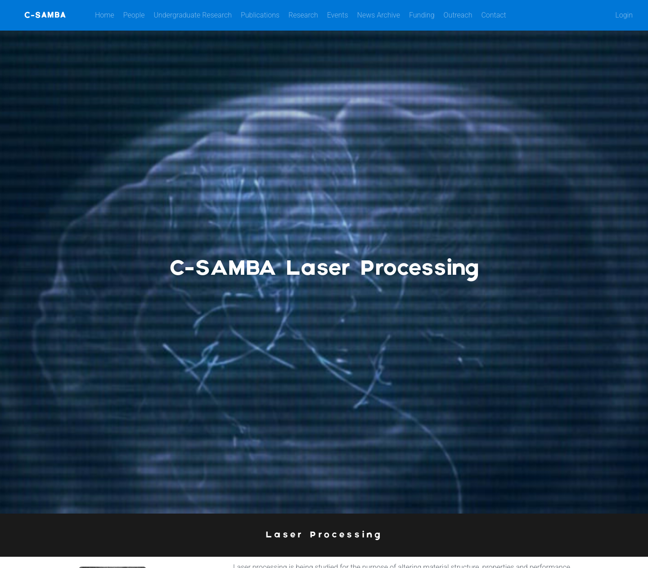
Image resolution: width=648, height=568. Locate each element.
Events (337, 15)
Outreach (458, 15)
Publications (260, 15)
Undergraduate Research (192, 15)
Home (104, 15)
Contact (493, 15)
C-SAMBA (45, 15)
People (134, 15)
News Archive (378, 15)
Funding (422, 15)
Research (303, 15)
